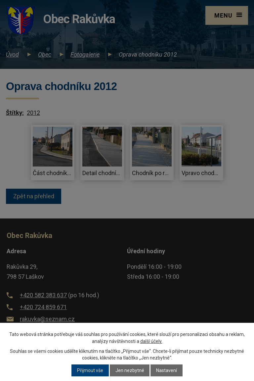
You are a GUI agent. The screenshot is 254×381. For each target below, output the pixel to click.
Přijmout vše (90, 370)
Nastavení (166, 370)
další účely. (151, 341)
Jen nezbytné (129, 370)
